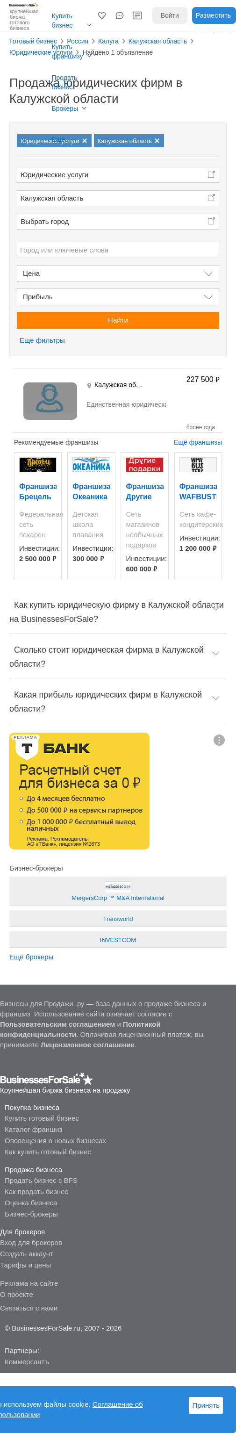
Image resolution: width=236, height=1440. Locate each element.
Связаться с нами (28, 1308)
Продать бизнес (65, 82)
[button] (102, 15)
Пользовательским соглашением (57, 1024)
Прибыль (37, 297)
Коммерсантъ (27, 1362)
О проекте (16, 1294)
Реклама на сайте (29, 1283)
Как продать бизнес (36, 1191)
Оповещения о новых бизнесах (55, 1141)
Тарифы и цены (25, 1265)
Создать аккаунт (26, 1254)
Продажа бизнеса (33, 1170)
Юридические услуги (54, 175)
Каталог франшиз (33, 1129)
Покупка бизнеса (32, 1107)
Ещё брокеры (31, 957)
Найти (118, 320)
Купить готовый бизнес (42, 1118)
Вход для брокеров (31, 1242)
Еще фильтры (42, 340)
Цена (31, 273)
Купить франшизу (67, 51)
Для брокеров (22, 1232)
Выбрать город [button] (45, 221)
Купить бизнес (62, 20)
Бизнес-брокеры (31, 1214)
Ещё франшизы (198, 442)
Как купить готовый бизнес (48, 1152)
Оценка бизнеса (31, 1203)
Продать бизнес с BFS (41, 1180)
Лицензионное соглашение (88, 1045)
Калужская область (52, 198)
